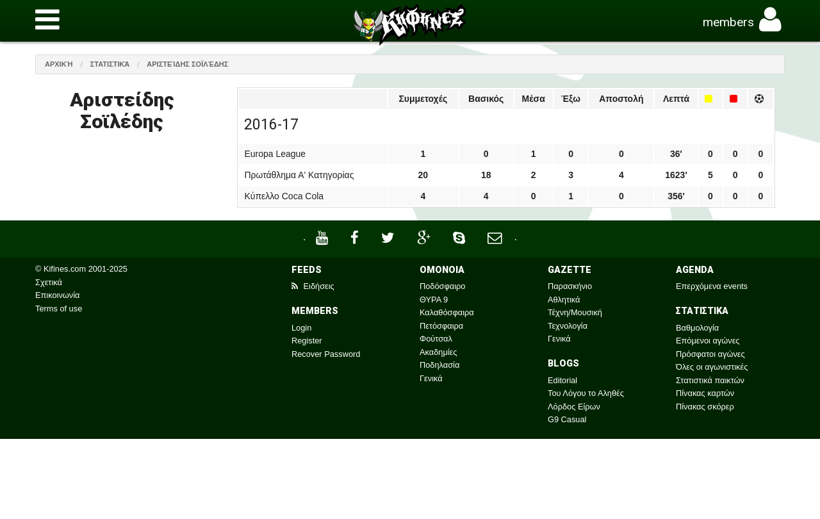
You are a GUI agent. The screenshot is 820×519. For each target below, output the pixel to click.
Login (301, 328)
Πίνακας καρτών (705, 393)
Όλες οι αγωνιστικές (712, 367)
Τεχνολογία (567, 326)
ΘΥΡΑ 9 (434, 299)
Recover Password (325, 354)
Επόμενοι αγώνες (708, 340)
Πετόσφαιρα (441, 326)
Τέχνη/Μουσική (575, 312)
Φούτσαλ (436, 338)
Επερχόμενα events (712, 286)
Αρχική (59, 64)
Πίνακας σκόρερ (705, 406)
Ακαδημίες (438, 352)
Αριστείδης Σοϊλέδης (187, 64)
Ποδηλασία (439, 365)
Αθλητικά (564, 299)
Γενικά (431, 378)
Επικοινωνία (57, 295)
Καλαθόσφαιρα (447, 312)
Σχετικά (48, 282)
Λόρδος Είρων (574, 406)
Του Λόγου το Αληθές (586, 393)
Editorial (562, 380)
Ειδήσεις (312, 286)
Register (306, 340)
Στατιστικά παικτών (710, 380)
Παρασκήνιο (570, 286)
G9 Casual (567, 419)
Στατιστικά (110, 64)
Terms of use (58, 308)
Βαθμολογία (697, 328)
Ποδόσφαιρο (442, 286)
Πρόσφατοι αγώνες (710, 354)
